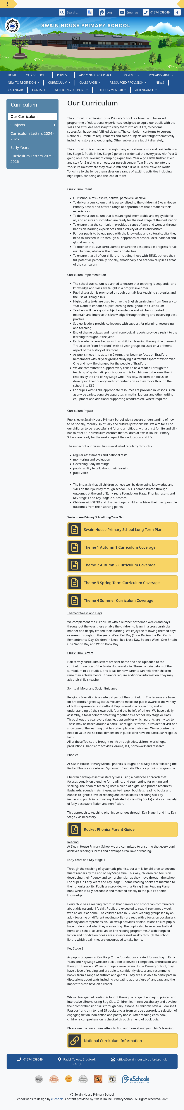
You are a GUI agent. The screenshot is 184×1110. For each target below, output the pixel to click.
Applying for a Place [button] (95, 75)
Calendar (15, 90)
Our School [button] (36, 75)
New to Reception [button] (22, 83)
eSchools (57, 1099)
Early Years (20, 147)
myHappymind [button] (160, 75)
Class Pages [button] (88, 83)
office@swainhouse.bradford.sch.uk (142, 1059)
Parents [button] (130, 75)
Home (12, 75)
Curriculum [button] (58, 83)
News (160, 83)
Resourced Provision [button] (127, 83)
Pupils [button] (62, 75)
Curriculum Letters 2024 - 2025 (32, 136)
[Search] (74, 12)
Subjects (33, 124)
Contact (38, 90)
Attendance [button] (144, 90)
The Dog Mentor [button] (110, 90)
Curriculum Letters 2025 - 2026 (32, 158)
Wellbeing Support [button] (70, 90)
